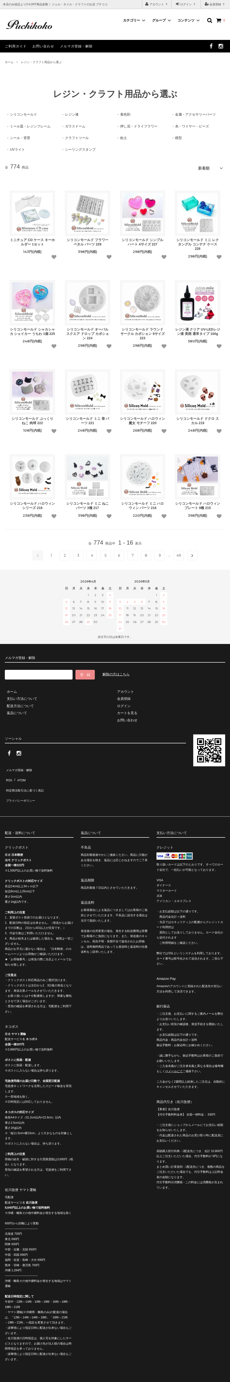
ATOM (19, 774)
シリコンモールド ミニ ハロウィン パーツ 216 (142, 504)
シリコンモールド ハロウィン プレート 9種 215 (197, 504)
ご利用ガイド (16, 46)
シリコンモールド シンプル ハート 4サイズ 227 (142, 240)
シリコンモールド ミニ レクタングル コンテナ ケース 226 (197, 242)
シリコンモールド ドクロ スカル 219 (197, 419)
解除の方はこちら (116, 672)
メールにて (175, 1057)
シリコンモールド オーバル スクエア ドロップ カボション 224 (87, 331)
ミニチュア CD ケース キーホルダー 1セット (32, 240)
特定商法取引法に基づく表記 (27, 781)
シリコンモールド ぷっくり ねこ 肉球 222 (32, 419)
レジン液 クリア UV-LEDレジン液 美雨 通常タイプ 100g (197, 329)
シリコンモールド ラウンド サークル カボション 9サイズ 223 (142, 331)
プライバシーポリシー (22, 788)
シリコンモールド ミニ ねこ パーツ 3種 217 (87, 504)
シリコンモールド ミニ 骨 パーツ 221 (87, 419)
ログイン (186, 4)
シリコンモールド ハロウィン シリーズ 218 (32, 504)
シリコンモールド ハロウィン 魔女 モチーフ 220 (142, 419)
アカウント (157, 4)
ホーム (9, 62)
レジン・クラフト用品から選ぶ (41, 62)
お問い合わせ (43, 46)
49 (179, 554)
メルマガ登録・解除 (76, 46)
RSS (8, 774)
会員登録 (215, 4)
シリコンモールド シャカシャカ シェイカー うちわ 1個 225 (32, 329)
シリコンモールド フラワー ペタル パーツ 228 (87, 240)
